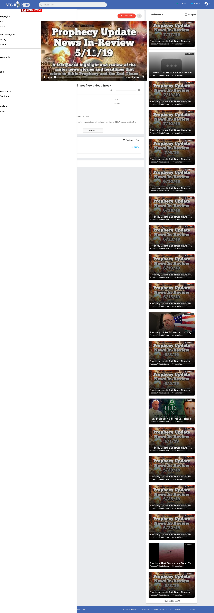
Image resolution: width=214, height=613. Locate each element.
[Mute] (139, 75)
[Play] (49, 75)
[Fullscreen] (144, 75)
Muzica (7, 89)
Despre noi (183, 609)
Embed (121, 99)
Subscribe (129, 16)
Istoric (10, 24)
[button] (207, 4)
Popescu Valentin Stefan (69, 14)
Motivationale (10, 74)
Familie (7, 79)
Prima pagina (13, 19)
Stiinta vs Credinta (12, 98)
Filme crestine (10, 113)
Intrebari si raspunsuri (14, 94)
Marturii (7, 64)
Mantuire (7, 84)
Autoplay (196, 14)
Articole (10, 28)
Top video (12, 47)
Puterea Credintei (12, 108)
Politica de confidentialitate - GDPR (159, 609)
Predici (7, 69)
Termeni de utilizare (131, 609)
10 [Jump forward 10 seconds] (135, 75)
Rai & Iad (7, 103)
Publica (139, 145)
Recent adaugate (15, 37)
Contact (195, 609)
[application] (97, 50)
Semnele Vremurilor (62, 110)
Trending (11, 42)
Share (72, 99)
